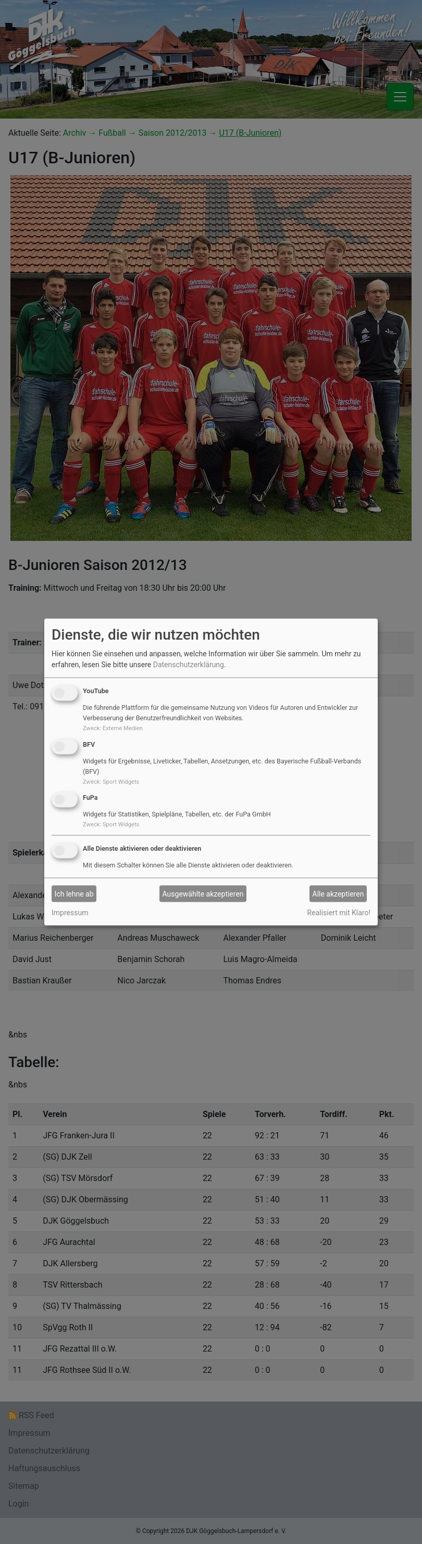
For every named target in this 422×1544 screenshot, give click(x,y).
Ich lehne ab (74, 893)
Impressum (70, 913)
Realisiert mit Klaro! (338, 913)
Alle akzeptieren (338, 893)
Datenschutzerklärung (188, 664)
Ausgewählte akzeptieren (203, 893)
